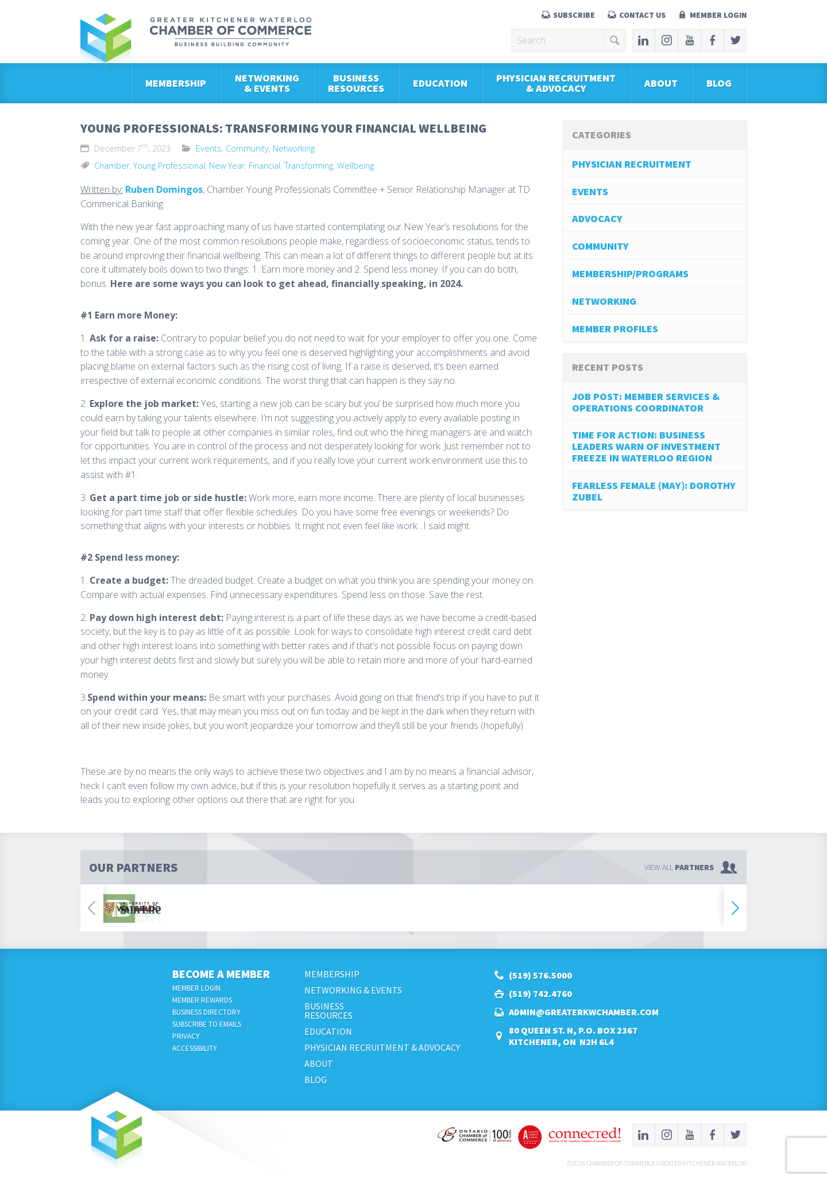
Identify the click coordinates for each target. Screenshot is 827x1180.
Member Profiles (615, 328)
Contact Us (642, 15)
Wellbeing (355, 165)
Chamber (111, 165)
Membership (175, 83)
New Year (227, 165)
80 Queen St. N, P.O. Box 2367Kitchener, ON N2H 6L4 (573, 1035)
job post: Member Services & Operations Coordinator (646, 402)
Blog (719, 83)
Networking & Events (267, 83)
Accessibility (194, 1048)
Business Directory (206, 1012)
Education (440, 83)
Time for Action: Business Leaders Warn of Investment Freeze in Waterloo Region (646, 446)
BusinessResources (356, 83)
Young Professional (169, 165)
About (661, 83)
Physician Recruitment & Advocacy (556, 83)
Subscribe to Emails (206, 1024)
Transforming (308, 165)
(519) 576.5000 (540, 975)
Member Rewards (202, 1000)
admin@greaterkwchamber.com (584, 1012)
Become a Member (221, 973)
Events (209, 148)
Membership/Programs (630, 273)
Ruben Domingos (164, 189)
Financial (264, 165)
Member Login (718, 15)
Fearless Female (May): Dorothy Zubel (654, 491)
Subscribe (574, 15)
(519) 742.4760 (540, 993)
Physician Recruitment (631, 163)
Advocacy (597, 218)
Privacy (186, 1036)
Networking (294, 148)
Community (247, 148)
